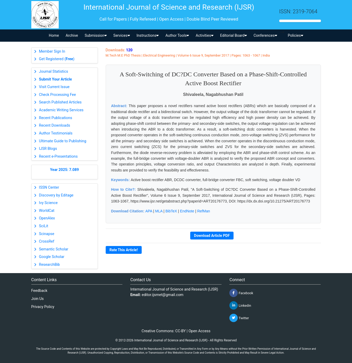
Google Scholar (51, 257)
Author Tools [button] (177, 35)
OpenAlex (47, 218)
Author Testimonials (55, 133)
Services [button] (121, 35)
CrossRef (46, 241)
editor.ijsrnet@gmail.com (162, 295)
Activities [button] (204, 35)
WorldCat (46, 210)
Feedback (39, 290)
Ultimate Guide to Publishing (62, 141)
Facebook (241, 293)
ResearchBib (49, 264)
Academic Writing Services (61, 110)
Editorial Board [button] (233, 35)
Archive (71, 35)
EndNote (187, 211)
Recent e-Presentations (58, 156)
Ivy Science (48, 203)
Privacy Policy (43, 307)
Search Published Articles (60, 102)
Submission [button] (96, 35)
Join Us (37, 299)
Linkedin (240, 305)
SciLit (43, 226)
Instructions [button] (147, 35)
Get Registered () (56, 59)
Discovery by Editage (56, 195)
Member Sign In (52, 51)
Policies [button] (295, 35)
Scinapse (46, 234)
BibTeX (171, 211)
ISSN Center (49, 187)
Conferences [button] (265, 35)
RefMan (203, 211)
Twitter (239, 318)
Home (54, 35)
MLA (159, 211)
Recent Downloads (54, 125)
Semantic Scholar (53, 249)
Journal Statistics (53, 71)
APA (148, 211)
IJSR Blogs (48, 148)
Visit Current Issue (54, 87)
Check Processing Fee (57, 95)
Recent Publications (55, 118)
